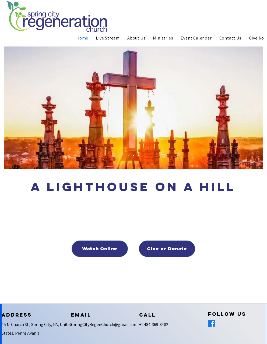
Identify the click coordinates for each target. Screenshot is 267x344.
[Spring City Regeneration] (128, 155)
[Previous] (29, 108)
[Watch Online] (100, 249)
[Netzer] (138, 155)
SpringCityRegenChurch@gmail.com (104, 324)
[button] (136, 38)
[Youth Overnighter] (133, 155)
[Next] (237, 108)
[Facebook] (211, 323)
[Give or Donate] (167, 249)
